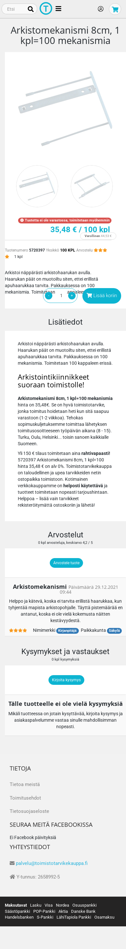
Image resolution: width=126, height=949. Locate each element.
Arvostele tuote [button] (66, 563)
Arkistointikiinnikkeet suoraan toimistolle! (53, 380)
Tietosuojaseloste (29, 811)
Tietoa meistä (25, 784)
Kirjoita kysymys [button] (66, 680)
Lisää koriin (102, 295)
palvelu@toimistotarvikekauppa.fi (52, 863)
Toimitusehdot (25, 798)
